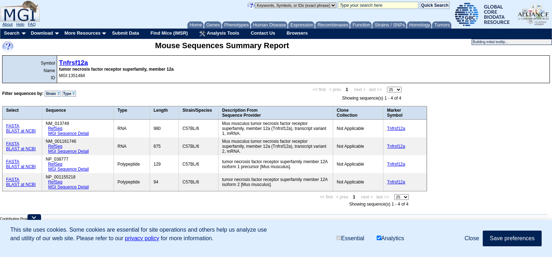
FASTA (12, 126)
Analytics (390, 238)
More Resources (82, 33)
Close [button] (472, 238)
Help (20, 24)
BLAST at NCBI (21, 130)
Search (11, 33)
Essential (350, 238)
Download (42, 33)
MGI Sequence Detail (68, 133)
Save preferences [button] (512, 238)
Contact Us (263, 33)
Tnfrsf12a (73, 62)
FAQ (32, 24)
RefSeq (55, 128)
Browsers (297, 33)
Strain (53, 94)
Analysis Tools (219, 33)
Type (69, 94)
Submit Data (125, 33)
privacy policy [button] (142, 238)
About (7, 24)
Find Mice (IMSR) (169, 33)
